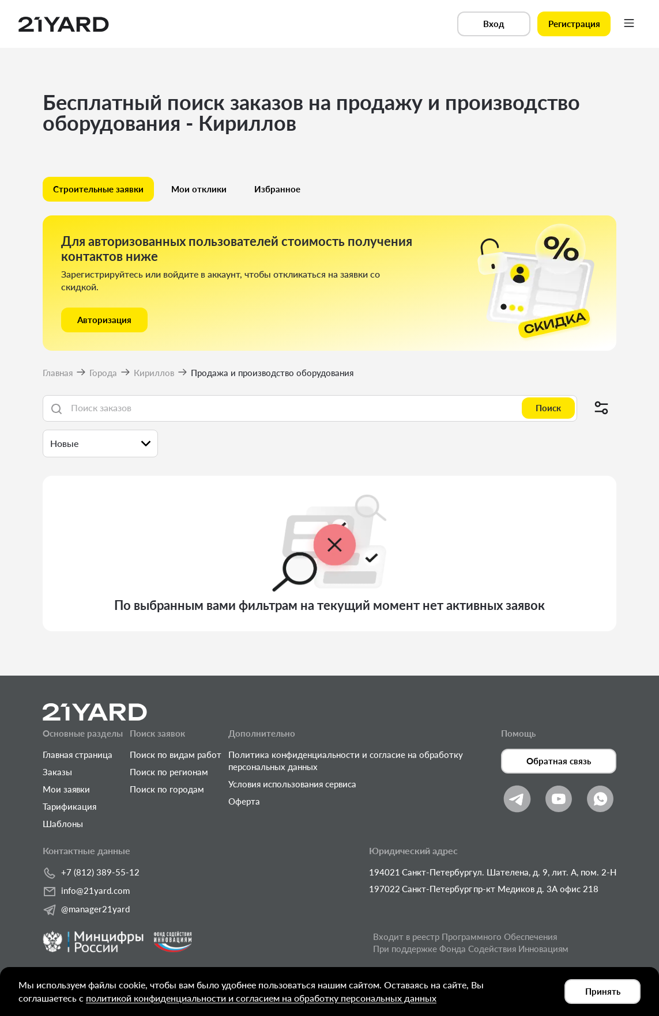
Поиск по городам (167, 789)
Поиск (548, 408)
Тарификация (69, 806)
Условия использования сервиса (292, 784)
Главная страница (77, 754)
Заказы (57, 772)
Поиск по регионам (169, 772)
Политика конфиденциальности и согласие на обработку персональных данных (345, 760)
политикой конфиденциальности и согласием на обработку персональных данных (261, 997)
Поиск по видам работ (175, 754)
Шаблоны (63, 823)
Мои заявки (66, 789)
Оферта (244, 801)
